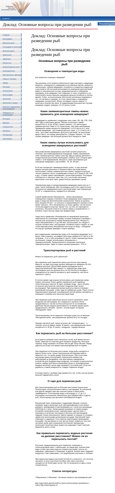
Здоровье (7, 59)
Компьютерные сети (11, 67)
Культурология (9, 71)
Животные (7, 55)
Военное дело (8, 43)
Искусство (7, 63)
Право (5, 83)
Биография (7, 39)
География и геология (12, 47)
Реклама (6, 87)
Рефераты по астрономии (8, 114)
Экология (7, 99)
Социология (8, 127)
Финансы (6, 131)
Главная (6, 19)
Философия (8, 95)
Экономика (7, 139)
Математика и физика (12, 75)
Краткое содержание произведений (11, 108)
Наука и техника (9, 79)
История (6, 119)
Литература (7, 135)
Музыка (6, 123)
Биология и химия (10, 103)
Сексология (7, 91)
